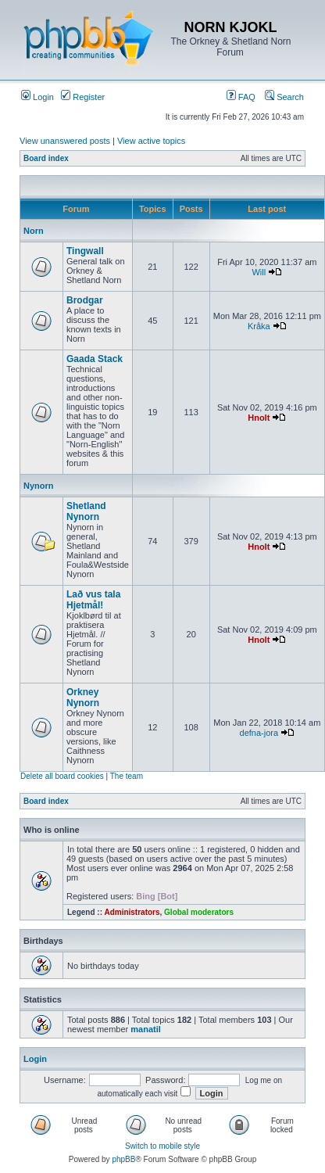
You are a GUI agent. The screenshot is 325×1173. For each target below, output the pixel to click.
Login (37, 97)
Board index (46, 158)
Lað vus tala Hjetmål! (93, 600)
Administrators (131, 912)
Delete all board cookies (62, 776)
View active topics (151, 140)
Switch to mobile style (162, 1146)
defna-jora (259, 732)
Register (83, 97)
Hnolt (259, 417)
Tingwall (85, 251)
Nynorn (38, 485)
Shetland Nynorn (86, 511)
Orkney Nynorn (82, 697)
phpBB (123, 1159)
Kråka (259, 326)
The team (126, 776)
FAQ (241, 97)
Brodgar (84, 300)
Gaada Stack (94, 358)
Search (284, 97)
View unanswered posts (65, 140)
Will (259, 272)
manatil (145, 1029)
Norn (33, 230)
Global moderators (199, 912)
